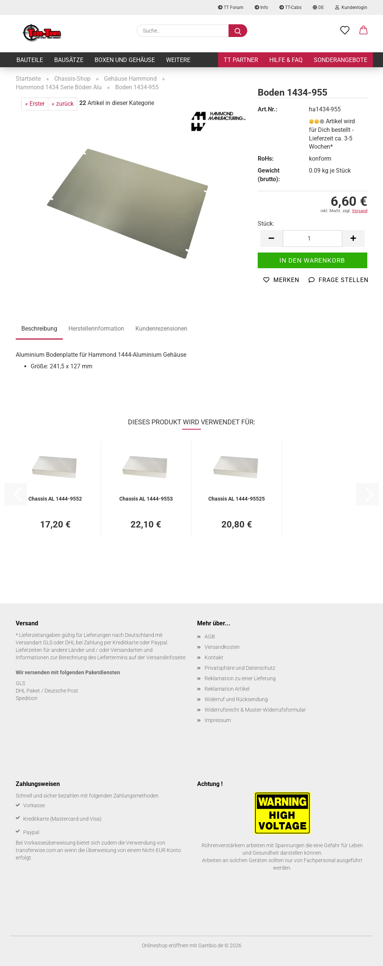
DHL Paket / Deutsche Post (47, 691)
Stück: (266, 223)
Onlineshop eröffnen (165, 945)
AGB (210, 637)
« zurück (63, 103)
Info (261, 7)
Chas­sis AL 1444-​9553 (146, 499)
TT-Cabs (290, 7)
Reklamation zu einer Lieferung (240, 678)
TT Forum (230, 7)
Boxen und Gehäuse (125, 60)
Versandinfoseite (166, 657)
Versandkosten (222, 647)
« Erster (35, 103)
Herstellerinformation (96, 328)
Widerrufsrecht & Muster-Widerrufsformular (255, 710)
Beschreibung (39, 328)
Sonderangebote (340, 60)
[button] (363, 30)
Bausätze (68, 60)
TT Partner (241, 60)
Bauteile (29, 60)
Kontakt (214, 657)
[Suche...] (238, 30)
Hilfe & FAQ (286, 60)
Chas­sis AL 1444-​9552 (55, 499)
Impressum (218, 720)
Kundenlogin (351, 7)
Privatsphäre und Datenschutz (240, 668)
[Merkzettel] (344, 30)
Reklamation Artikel (227, 689)
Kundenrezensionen (161, 328)
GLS (20, 683)
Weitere (178, 60)
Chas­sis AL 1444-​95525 (236, 499)
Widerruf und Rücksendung (236, 699)
